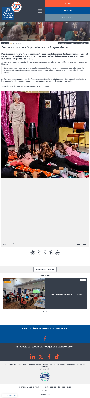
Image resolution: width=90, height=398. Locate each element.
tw (45, 252)
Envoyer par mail (57, 252)
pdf (33, 252)
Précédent (78, 244)
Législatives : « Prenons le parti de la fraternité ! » (87, 259)
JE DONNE (67, 3)
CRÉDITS (45, 390)
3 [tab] (46, 311)
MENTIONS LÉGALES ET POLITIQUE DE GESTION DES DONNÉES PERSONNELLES (45, 387)
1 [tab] (43, 311)
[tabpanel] (45, 293)
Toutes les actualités (45, 269)
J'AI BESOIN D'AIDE (67, 18)
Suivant (84, 244)
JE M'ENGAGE (67, 10)
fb (39, 252)
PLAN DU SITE (45, 394)
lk (51, 252)
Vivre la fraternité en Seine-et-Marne (3, 259)
